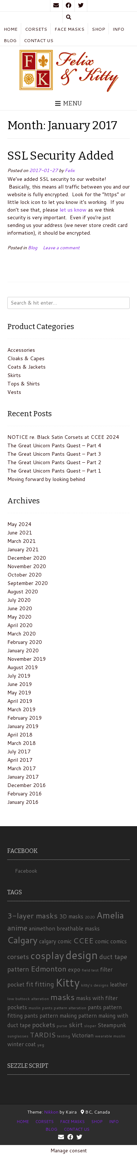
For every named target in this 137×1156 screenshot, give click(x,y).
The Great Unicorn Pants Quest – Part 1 (54, 470)
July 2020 (19, 600)
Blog (10, 40)
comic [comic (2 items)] (102, 941)
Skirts (14, 375)
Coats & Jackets (26, 366)
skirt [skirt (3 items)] (76, 1024)
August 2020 (22, 591)
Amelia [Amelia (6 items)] (110, 915)
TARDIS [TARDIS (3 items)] (43, 1035)
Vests (14, 392)
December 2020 (26, 558)
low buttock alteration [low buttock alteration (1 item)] (28, 998)
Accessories (21, 350)
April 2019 (20, 701)
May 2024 (19, 524)
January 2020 (23, 650)
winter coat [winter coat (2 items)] (21, 1044)
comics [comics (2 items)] (118, 941)
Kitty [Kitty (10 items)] (68, 982)
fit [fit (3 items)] (29, 984)
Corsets (36, 29)
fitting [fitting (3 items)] (44, 984)
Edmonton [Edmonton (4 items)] (48, 968)
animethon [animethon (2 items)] (42, 928)
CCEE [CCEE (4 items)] (83, 940)
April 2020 (20, 625)
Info (118, 29)
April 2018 (20, 734)
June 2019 (19, 684)
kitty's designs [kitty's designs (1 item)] (95, 985)
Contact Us (38, 40)
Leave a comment (61, 247)
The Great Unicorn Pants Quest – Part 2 (54, 462)
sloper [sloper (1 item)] (90, 1025)
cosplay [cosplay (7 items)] (47, 955)
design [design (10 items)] (81, 954)
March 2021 (21, 541)
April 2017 (20, 760)
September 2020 (27, 583)
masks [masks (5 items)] (62, 997)
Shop (98, 29)
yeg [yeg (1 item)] (40, 1044)
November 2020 (26, 566)
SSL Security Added (60, 156)
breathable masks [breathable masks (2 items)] (78, 928)
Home (11, 29)
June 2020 (19, 608)
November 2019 (26, 659)
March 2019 (21, 709)
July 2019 (19, 675)
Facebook (26, 871)
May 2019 (19, 692)
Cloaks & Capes (26, 358)
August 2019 (22, 667)
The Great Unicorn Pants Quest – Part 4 (54, 445)
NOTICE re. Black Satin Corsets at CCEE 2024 (63, 437)
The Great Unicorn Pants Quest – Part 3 (54, 454)
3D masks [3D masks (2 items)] (71, 916)
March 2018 (21, 743)
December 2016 (26, 785)
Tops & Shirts (23, 383)
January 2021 (23, 549)
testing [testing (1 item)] (63, 1035)
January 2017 (23, 776)
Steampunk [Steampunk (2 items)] (112, 1025)
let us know (73, 209)
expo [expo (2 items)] (74, 969)
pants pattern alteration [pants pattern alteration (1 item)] (64, 1007)
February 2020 (24, 642)
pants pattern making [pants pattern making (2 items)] (50, 1015)
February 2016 (24, 793)
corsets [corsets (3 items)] (18, 956)
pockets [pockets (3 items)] (43, 1024)
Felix (70, 170)
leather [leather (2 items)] (119, 984)
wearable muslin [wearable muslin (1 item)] (110, 1035)
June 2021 (19, 532)
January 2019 (23, 726)
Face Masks (69, 29)
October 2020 (24, 574)
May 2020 (19, 616)
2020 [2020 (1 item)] (90, 917)
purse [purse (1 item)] (62, 1025)
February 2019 (24, 717)
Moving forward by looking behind (46, 479)
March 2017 (21, 768)
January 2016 (23, 802)
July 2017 (19, 751)
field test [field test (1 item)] (90, 970)
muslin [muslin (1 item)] (34, 1007)
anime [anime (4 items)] (17, 927)
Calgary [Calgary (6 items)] (22, 939)
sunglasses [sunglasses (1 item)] (17, 1035)
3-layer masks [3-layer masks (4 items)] (32, 915)
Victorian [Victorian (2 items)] (83, 1035)
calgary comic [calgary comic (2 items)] (55, 941)
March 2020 (21, 633)
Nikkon (51, 1112)
